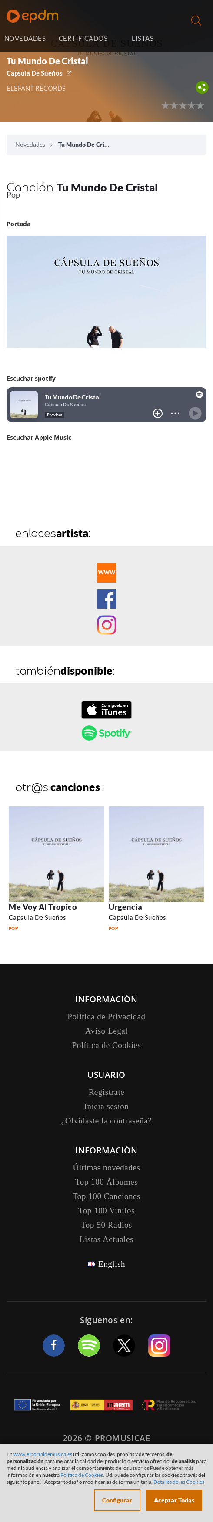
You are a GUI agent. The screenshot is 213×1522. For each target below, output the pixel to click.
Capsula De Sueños (35, 73)
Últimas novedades (106, 1167)
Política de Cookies (106, 1045)
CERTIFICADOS (83, 38)
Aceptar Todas (174, 1500)
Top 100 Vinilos (106, 1210)
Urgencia (125, 907)
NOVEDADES (25, 38)
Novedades (30, 144)
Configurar (117, 1500)
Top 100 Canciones (106, 1196)
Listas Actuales (106, 1239)
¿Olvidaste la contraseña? (106, 1120)
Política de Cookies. (82, 1475)
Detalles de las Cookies (178, 1482)
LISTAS (142, 38)
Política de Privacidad (106, 1016)
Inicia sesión (192, 39)
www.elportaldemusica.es (42, 1454)
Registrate (107, 1092)
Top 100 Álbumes (106, 1181)
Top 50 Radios (106, 1224)
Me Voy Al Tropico (43, 907)
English (111, 1263)
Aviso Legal (106, 1030)
